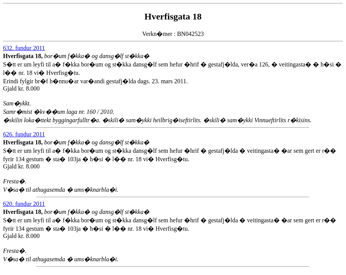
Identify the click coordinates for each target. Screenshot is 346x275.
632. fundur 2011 (24, 48)
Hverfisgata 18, (23, 56)
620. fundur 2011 (24, 204)
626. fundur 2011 (24, 134)
